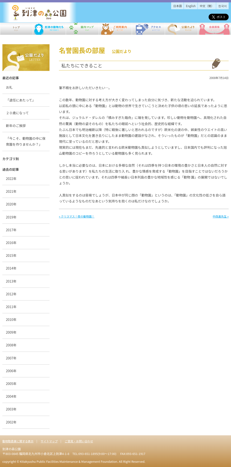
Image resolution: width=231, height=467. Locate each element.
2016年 (11, 242)
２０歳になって (17, 112)
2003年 (11, 409)
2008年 (11, 345)
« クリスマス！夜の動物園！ (77, 216)
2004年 (11, 396)
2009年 (11, 332)
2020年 (11, 204)
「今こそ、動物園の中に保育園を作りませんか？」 (25, 141)
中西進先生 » (221, 216)
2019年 (11, 217)
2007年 (11, 358)
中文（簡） (207, 6)
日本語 (177, 6)
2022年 (11, 178)
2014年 (11, 268)
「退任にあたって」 (20, 100)
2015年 (11, 255)
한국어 (222, 6)
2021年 (11, 191)
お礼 (9, 87)
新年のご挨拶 (16, 125)
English (191, 6)
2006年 (11, 370)
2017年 (11, 229)
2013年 (11, 281)
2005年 (11, 383)
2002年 (11, 422)
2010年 (11, 319)
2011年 (11, 306)
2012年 (11, 294)
